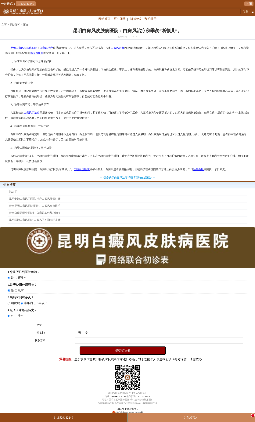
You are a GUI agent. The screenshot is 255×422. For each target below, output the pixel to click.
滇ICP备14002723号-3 (127, 409)
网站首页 (104, 18)
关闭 (249, 3)
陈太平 (13, 191)
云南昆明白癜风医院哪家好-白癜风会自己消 (34, 205)
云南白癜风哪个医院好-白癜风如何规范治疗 (34, 212)
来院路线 (135, 18)
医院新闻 (15, 24)
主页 (4, 24)
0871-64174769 (119, 396)
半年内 (28, 303)
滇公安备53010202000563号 (129, 412)
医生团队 (120, 18)
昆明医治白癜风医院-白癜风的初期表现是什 (34, 219)
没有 (21, 290)
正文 (25, 24)
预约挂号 (151, 18)
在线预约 (220, 416)
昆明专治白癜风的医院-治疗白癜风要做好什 (34, 198)
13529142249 (144, 396)
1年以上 (42, 303)
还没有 (22, 277)
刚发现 (15, 303)
